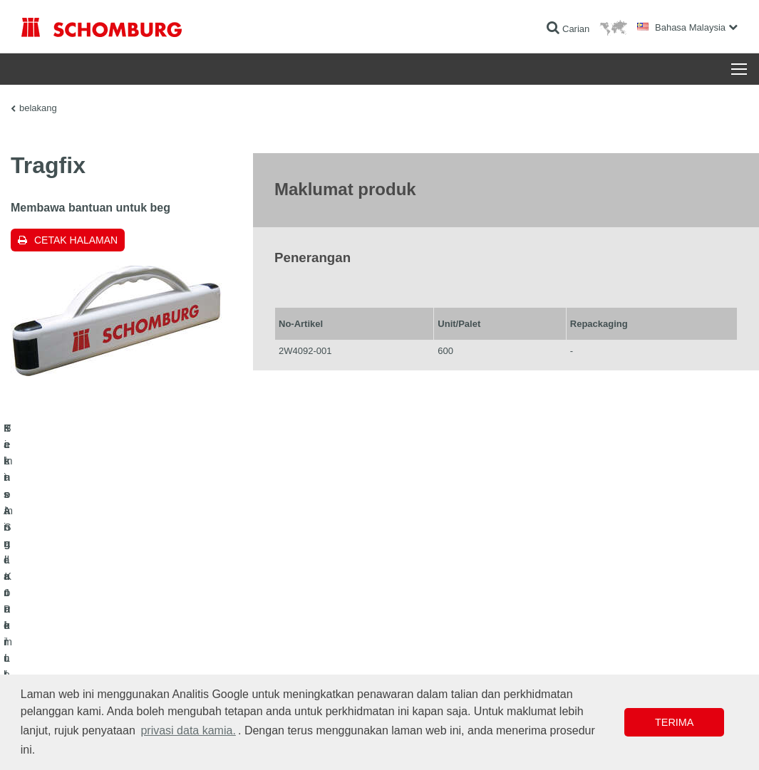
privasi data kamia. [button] (187, 730)
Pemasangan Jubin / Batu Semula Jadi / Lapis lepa (118, 646)
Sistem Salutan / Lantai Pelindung (85, 667)
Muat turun (287, 646)
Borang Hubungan (301, 667)
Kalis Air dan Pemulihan (66, 625)
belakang (38, 108)
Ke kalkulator (291, 625)
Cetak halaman (76, 240)
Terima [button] (674, 722)
